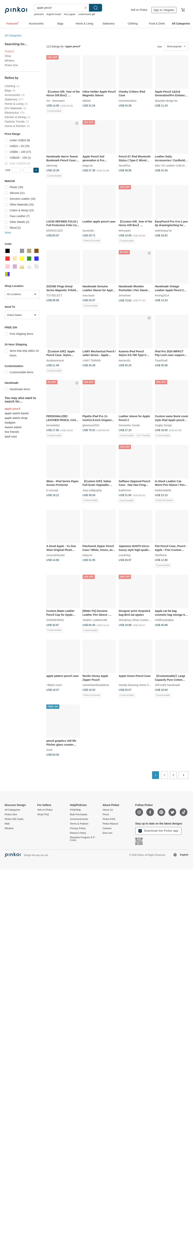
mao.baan (89, 295)
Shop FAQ (43, 814)
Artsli (49, 749)
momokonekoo (127, 100)
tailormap (52, 165)
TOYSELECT (54, 295)
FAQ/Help (75, 809)
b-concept (52, 490)
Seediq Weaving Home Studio (137, 685)
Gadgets (10, 422)
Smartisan (125, 295)
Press (105, 814)
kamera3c (124, 360)
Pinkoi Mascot (110, 823)
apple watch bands (17, 413)
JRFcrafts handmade (167, 685)
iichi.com (107, 833)
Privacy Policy (77, 828)
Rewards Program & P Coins (82, 838)
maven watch (13, 427)
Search (95, 7)
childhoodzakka (164, 620)
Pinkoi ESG (108, 819)
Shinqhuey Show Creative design (138, 620)
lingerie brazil (53, 14)
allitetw (87, 100)
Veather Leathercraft (95, 620)
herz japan (70, 14)
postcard (39, 14)
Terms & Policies (79, 823)
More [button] (8, 232)
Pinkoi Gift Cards (14, 819)
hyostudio (88, 230)
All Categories (13, 35)
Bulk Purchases (78, 814)
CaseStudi (161, 360)
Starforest (161, 555)
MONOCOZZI (54, 230)
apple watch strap (16, 417)
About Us (107, 809)
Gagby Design (163, 425)
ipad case (11, 436)
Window (9, 60)
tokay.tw (87, 555)
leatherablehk (163, 490)
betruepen (58, 100)
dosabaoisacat (55, 360)
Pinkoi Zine (11, 65)
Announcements (79, 819)
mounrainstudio (55, 555)
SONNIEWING (55, 620)
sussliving (124, 555)
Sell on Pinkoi (139, 9)
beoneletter (53, 425)
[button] (36, 170)
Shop (8, 56)
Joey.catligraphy (92, 490)
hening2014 (162, 295)
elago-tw (88, 165)
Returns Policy (78, 833)
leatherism (125, 490)
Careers (106, 828)
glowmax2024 (91, 425)
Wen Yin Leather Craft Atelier (172, 165)
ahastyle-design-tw (166, 100)
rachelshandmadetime (96, 685)
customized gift (86, 14)
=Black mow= (54, 685)
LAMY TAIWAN (92, 360)
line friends (12, 431)
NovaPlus (124, 165)
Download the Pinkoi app (158, 831)
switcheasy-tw (163, 230)
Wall (7, 823)
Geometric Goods (129, 425)
